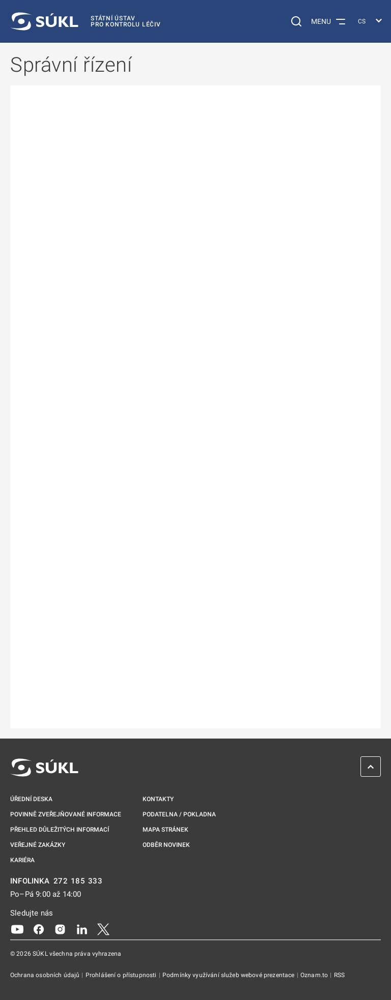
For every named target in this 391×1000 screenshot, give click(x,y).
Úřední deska (31, 799)
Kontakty (158, 799)
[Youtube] (17, 928)
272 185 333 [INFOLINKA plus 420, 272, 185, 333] (78, 881)
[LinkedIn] (82, 928)
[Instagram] (60, 928)
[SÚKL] (85, 21)
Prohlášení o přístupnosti (122, 975)
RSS (339, 975)
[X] (103, 928)
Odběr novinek (166, 844)
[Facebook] (39, 928)
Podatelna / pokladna (179, 814)
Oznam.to (314, 975)
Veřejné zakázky (37, 844)
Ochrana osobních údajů (45, 975)
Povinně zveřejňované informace (65, 814)
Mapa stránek (165, 829)
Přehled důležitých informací (59, 829)
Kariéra (22, 860)
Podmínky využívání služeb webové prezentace (229, 975)
